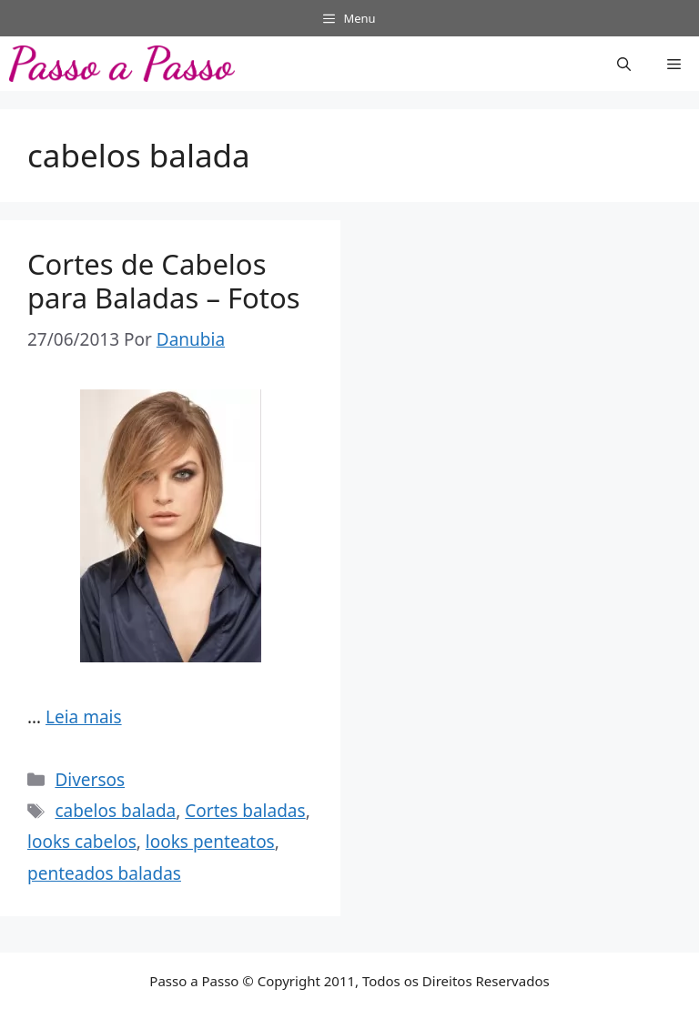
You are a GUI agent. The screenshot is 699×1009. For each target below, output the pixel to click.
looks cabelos (82, 841)
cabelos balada (115, 810)
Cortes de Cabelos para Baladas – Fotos (163, 281)
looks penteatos (210, 841)
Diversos (90, 780)
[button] (624, 63)
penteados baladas (104, 873)
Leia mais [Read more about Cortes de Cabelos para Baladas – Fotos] (84, 717)
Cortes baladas (245, 810)
